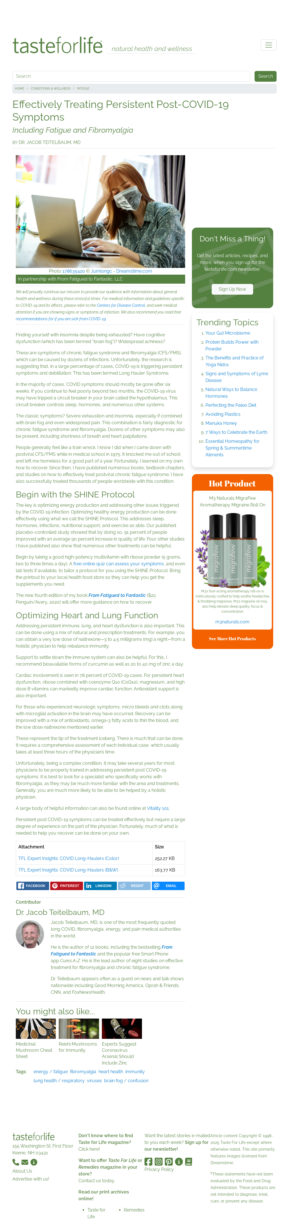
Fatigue (83, 88)
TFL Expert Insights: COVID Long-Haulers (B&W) (68, 870)
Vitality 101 (158, 808)
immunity (135, 1071)
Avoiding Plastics (222, 414)
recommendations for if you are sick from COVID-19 (61, 319)
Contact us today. (96, 1180)
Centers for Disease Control (121, 305)
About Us (22, 1171)
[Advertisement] (144, 16)
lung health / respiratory (59, 1080)
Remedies (134, 1210)
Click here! (89, 1149)
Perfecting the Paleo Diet (230, 405)
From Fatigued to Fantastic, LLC (90, 279)
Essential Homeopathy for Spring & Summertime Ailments (232, 448)
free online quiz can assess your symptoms (118, 563)
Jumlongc (101, 271)
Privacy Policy (159, 1169)
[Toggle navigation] (269, 45)
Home (19, 88)
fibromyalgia (83, 1071)
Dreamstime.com (134, 271)
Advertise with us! (30, 1179)
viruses (94, 1080)
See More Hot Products (232, 638)
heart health (110, 1071)
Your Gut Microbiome (227, 333)
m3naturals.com (232, 621)
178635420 (73, 271)
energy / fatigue (51, 1071)
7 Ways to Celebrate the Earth (236, 432)
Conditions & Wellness (51, 88)
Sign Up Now (232, 289)
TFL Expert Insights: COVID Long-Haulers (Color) (68, 858)
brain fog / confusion (126, 1080)
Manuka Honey (221, 423)
